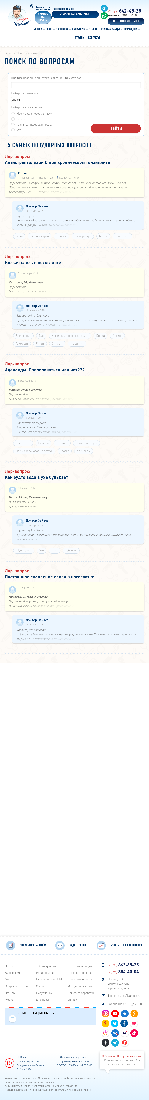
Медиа (9, 999)
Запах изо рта (39, 236)
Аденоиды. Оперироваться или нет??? (45, 370)
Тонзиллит (122, 236)
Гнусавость (23, 443)
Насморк (62, 443)
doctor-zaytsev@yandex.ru (124, 995)
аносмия (25, 99)
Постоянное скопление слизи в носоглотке (49, 577)
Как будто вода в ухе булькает (36, 477)
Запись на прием (43, 17)
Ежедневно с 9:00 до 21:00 (124, 1003)
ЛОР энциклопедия (80, 965)
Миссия (10, 978)
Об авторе (11, 965)
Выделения (23, 335)
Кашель (43, 443)
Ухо (41, 550)
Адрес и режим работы (43, 8)
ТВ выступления (47, 965)
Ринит (40, 343)
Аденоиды (83, 451)
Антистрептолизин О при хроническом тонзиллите (57, 162)
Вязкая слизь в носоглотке (33, 262)
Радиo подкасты (47, 972)
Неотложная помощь (81, 978)
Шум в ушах (24, 550)
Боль (19, 236)
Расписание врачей (63, 9)
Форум (40, 985)
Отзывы (10, 992)
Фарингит (77, 343)
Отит (55, 550)
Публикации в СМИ (49, 978)
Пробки (61, 236)
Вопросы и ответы (17, 985)
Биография (12, 972)
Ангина (117, 335)
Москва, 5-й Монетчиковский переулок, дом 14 (118, 983)
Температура (82, 236)
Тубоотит (71, 550)
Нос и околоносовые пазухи (70, 335)
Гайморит (22, 343)
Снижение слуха (86, 443)
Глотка (103, 236)
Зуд (41, 335)
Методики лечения (80, 985)
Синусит (57, 343)
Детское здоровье (80, 972)
